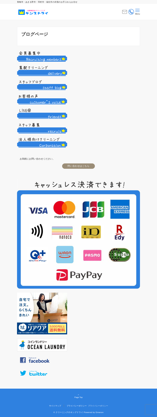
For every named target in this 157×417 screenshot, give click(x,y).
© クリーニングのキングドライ (68, 412)
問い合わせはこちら (78, 166)
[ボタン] (124, 13)
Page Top (78, 396)
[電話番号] (131, 12)
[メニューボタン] (137, 12)
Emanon (100, 412)
